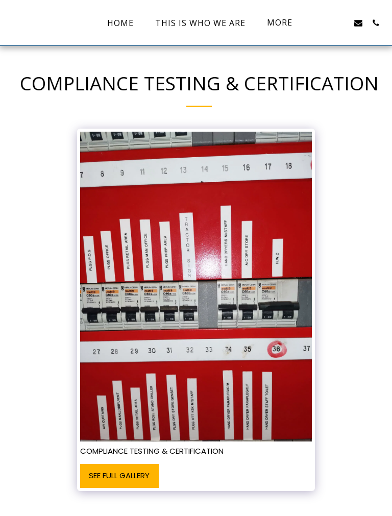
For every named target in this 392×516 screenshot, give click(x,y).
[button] (323, 22)
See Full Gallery (119, 475)
